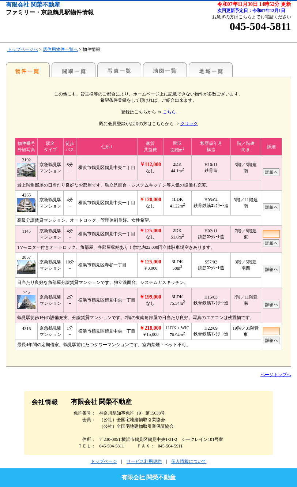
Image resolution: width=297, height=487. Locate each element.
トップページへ (22, 49)
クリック (189, 123)
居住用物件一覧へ (60, 49)
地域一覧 (211, 69)
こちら (169, 112)
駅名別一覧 (28, 69)
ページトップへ (275, 374)
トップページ (104, 461)
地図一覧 (165, 69)
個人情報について (188, 461)
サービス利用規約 (144, 461)
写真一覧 (119, 69)
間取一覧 (73, 69)
